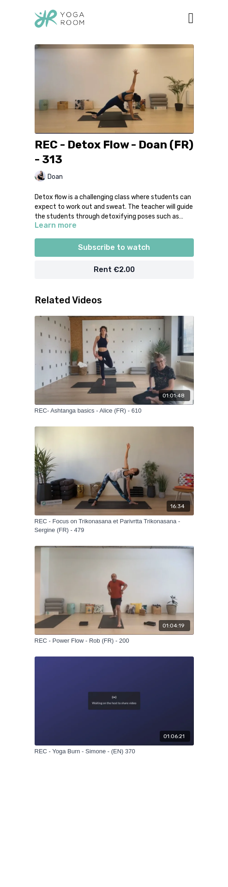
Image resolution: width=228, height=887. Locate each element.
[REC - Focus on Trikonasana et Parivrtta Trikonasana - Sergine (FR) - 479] (114, 526)
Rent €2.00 (114, 269)
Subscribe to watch (114, 247)
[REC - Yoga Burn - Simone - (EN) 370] (114, 751)
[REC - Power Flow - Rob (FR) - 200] (114, 640)
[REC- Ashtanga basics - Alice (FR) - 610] (114, 410)
